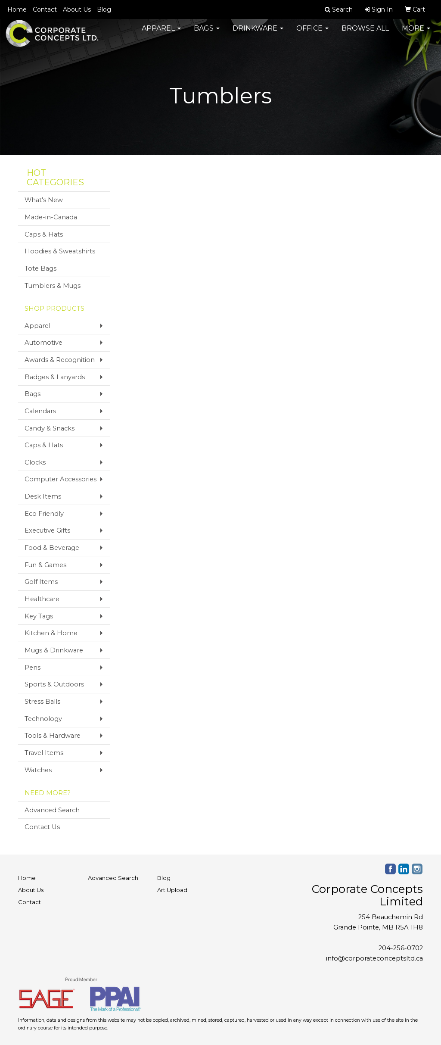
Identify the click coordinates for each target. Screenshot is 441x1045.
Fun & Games (45, 565)
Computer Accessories (60, 479)
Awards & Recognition (60, 360)
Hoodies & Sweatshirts (60, 251)
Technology (43, 719)
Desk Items (43, 496)
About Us (77, 9)
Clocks (35, 462)
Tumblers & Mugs (53, 286)
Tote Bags (40, 268)
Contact (45, 9)
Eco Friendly (44, 514)
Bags (207, 34)
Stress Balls (42, 701)
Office (312, 34)
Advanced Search (52, 810)
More (416, 34)
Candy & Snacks (50, 428)
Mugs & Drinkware (54, 650)
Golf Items (41, 582)
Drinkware (258, 34)
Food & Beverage (52, 548)
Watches (38, 770)
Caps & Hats (44, 234)
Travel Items (44, 753)
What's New (44, 200)
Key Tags (39, 616)
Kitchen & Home (51, 633)
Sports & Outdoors (54, 684)
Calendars (40, 411)
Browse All (365, 34)
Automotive (43, 342)
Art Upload (172, 889)
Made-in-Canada (51, 217)
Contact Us (42, 827)
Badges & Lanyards (55, 377)
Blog (104, 9)
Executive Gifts (47, 530)
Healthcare (42, 599)
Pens (32, 667)
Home (17, 9)
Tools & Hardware (53, 735)
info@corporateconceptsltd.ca (374, 958)
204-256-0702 (401, 948)
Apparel (161, 34)
